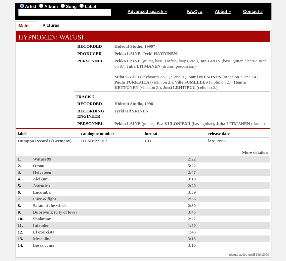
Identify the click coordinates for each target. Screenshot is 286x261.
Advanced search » (147, 11)
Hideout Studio (128, 46)
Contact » (252, 11)
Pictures (51, 25)
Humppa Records (34, 140)
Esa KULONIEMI (173, 123)
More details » (255, 152)
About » (223, 11)
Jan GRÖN (210, 60)
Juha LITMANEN (143, 66)
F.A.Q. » (195, 11)
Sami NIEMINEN (204, 76)
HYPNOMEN (37, 37)
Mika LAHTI (127, 76)
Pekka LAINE (128, 53)
